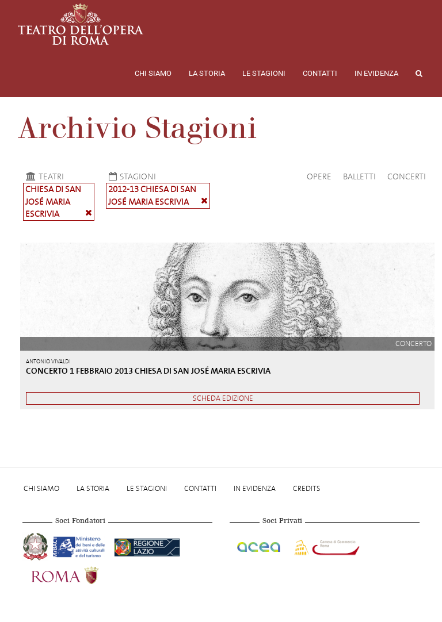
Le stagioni (263, 73)
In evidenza (376, 73)
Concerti (406, 176)
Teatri (43, 176)
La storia (207, 73)
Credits (307, 488)
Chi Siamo (153, 73)
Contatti (320, 73)
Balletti (359, 176)
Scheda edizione (223, 398)
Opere (319, 176)
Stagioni (131, 176)
